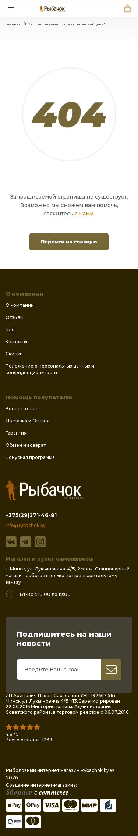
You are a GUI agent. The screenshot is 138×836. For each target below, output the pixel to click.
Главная (13, 24)
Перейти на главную (69, 242)
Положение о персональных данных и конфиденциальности (50, 369)
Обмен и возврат (26, 445)
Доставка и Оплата (28, 421)
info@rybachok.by (26, 525)
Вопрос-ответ (22, 408)
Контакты (16, 341)
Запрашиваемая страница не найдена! (66, 24)
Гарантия (16, 433)
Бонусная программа (30, 457)
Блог (11, 329)
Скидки (14, 353)
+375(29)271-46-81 (31, 515)
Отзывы (15, 317)
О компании (20, 305)
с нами (84, 213)
